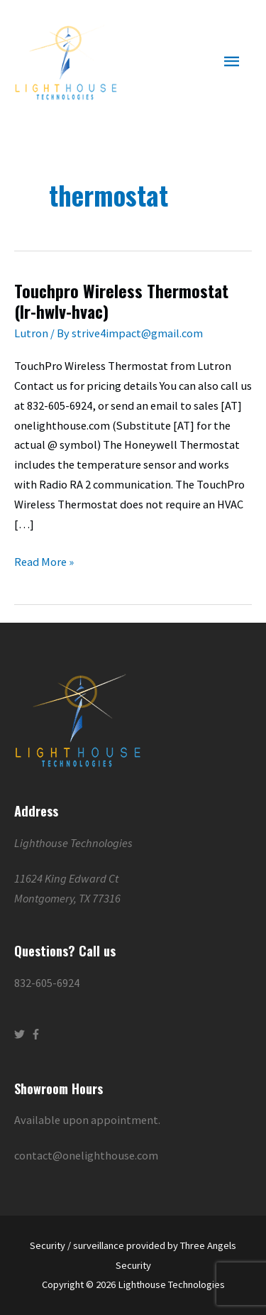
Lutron (31, 333)
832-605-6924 (46, 983)
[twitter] (21, 1034)
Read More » (44, 560)
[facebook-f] (38, 1034)
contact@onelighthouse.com (86, 1155)
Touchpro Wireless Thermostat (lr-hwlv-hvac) (121, 301)
